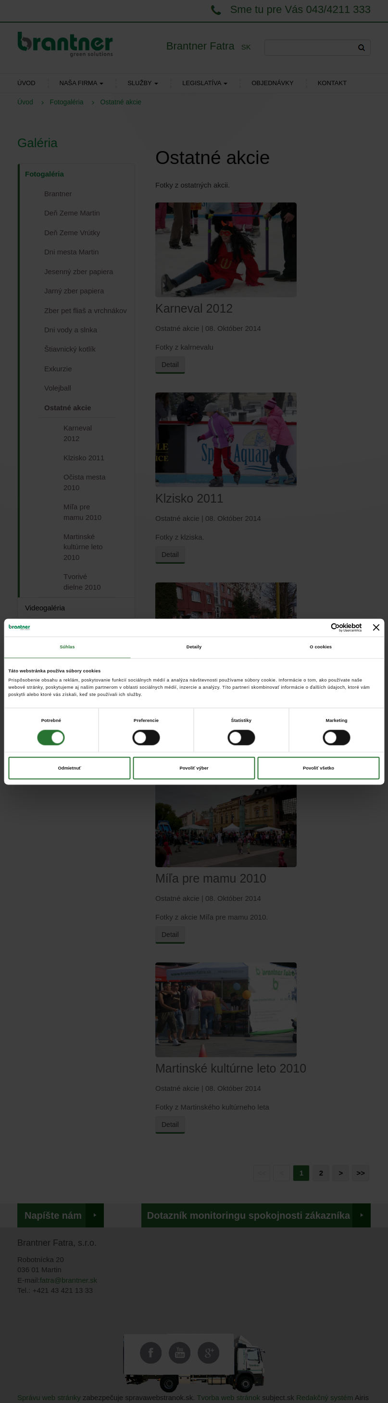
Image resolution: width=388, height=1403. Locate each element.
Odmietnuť (69, 768)
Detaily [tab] (194, 647)
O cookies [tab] (321, 647)
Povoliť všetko (318, 768)
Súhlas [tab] (67, 647)
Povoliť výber (193, 768)
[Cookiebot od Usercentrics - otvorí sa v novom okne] (320, 627)
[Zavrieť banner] (376, 627)
